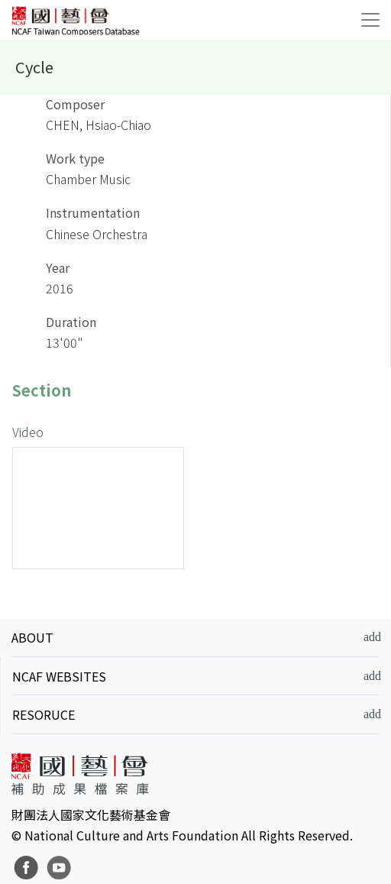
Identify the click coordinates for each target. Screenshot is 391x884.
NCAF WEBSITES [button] (59, 676)
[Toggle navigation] (370, 19)
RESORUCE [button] (43, 714)
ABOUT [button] (32, 637)
